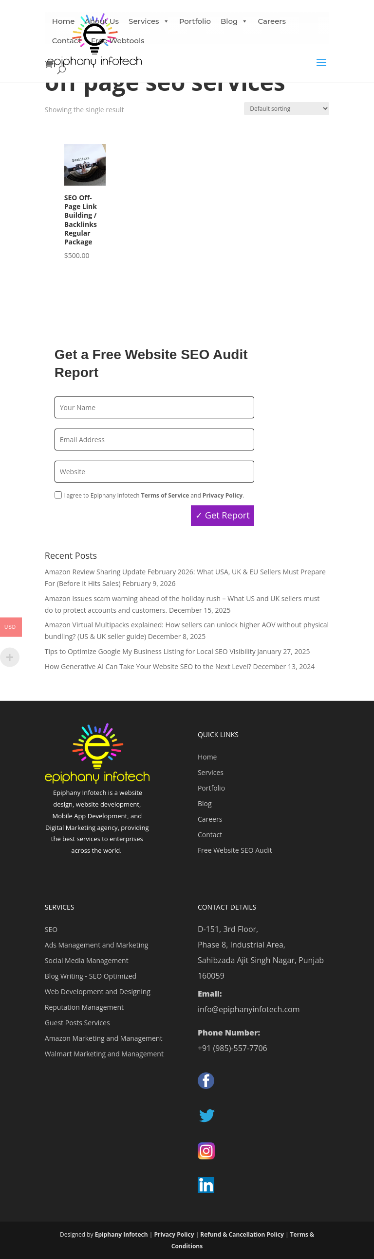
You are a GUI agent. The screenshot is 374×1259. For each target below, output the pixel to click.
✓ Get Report (222, 515)
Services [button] (149, 21)
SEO (51, 929)
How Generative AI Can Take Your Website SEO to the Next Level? (148, 666)
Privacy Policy (174, 1234)
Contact (66, 40)
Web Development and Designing (97, 991)
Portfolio (195, 21)
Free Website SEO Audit (235, 850)
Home (63, 21)
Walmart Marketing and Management (104, 1053)
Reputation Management (84, 1007)
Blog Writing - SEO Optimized (90, 976)
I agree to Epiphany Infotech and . (149, 495)
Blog (234, 21)
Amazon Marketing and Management (104, 1038)
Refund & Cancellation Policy (241, 1234)
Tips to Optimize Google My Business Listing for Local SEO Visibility (150, 651)
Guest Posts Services (77, 1022)
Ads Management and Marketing (97, 944)
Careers (272, 21)
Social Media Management (87, 960)
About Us (102, 21)
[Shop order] (286, 108)
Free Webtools (118, 40)
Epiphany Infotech (121, 1234)
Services (211, 772)
